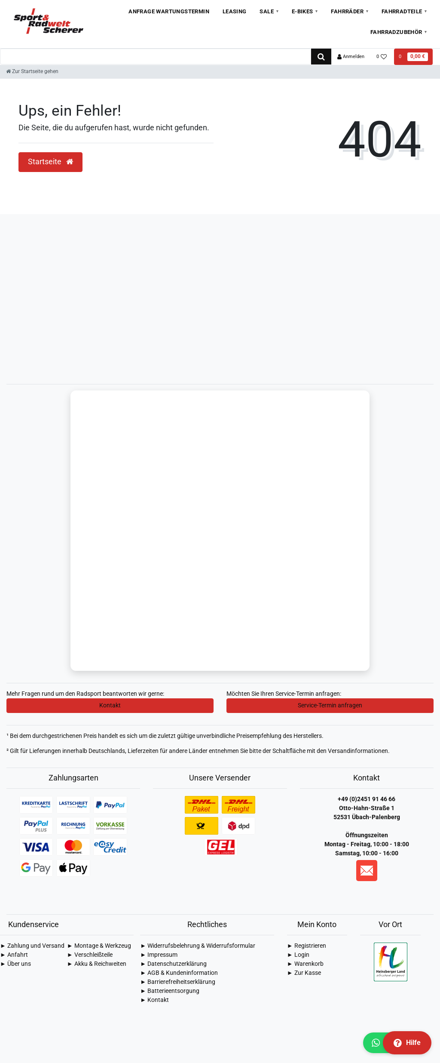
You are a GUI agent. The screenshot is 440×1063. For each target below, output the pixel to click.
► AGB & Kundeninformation (179, 973)
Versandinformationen (358, 751)
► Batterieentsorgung (169, 991)
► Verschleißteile (90, 955)
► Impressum (158, 955)
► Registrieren (306, 946)
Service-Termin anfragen (330, 706)
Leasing (235, 11)
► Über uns (15, 964)
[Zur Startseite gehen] (32, 71)
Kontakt (110, 706)
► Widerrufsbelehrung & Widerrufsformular (197, 946)
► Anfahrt (14, 955)
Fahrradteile (402, 11)
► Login (298, 955)
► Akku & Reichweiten (96, 964)
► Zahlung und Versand (32, 946)
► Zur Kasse (304, 973)
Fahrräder (347, 11)
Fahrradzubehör (396, 32)
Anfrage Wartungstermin (168, 11)
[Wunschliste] (381, 57)
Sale (267, 11)
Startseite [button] (50, 161)
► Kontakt (154, 1000)
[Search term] (155, 57)
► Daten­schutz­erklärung (173, 964)
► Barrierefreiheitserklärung (177, 982)
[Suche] (321, 57)
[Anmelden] (351, 57)
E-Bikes (302, 11)
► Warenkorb (305, 964)
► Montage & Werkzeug (99, 946)
